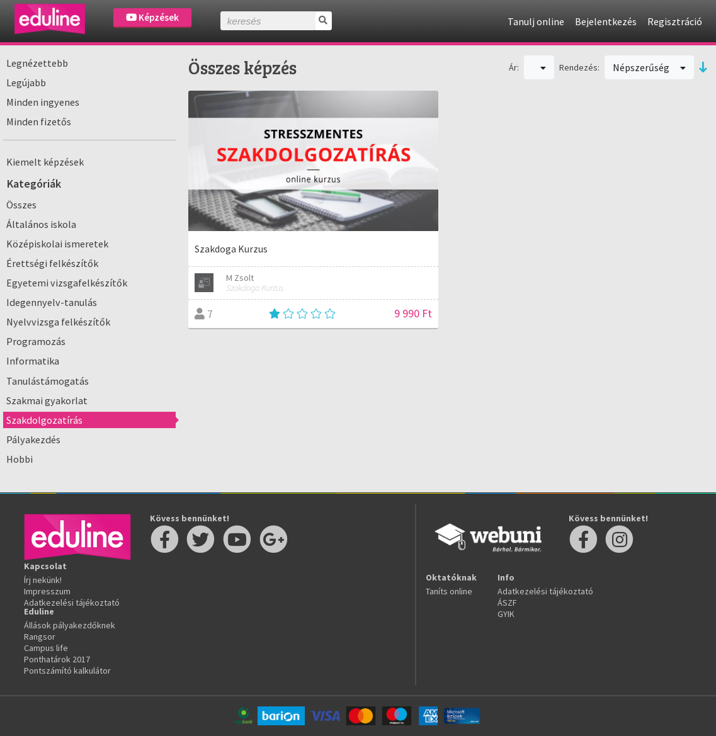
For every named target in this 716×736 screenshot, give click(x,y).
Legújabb (26, 82)
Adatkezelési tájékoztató (72, 602)
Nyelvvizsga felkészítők (58, 321)
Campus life (46, 648)
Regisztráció (674, 21)
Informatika (32, 360)
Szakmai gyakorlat (47, 400)
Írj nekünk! (43, 580)
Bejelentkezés (606, 21)
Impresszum (47, 591)
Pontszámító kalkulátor (67, 670)
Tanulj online (536, 21)
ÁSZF (507, 602)
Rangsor (39, 636)
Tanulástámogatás (47, 381)
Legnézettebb (37, 63)
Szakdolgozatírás (44, 420)
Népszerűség (649, 67)
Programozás (35, 341)
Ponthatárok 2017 (57, 659)
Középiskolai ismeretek (57, 243)
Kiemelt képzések (45, 162)
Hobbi (19, 459)
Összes (21, 204)
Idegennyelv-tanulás (51, 302)
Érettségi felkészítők (52, 263)
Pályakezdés (33, 439)
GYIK (505, 614)
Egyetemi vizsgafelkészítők (66, 282)
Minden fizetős (38, 121)
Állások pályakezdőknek (69, 625)
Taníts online (449, 591)
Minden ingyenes (42, 102)
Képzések (152, 17)
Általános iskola (41, 224)
